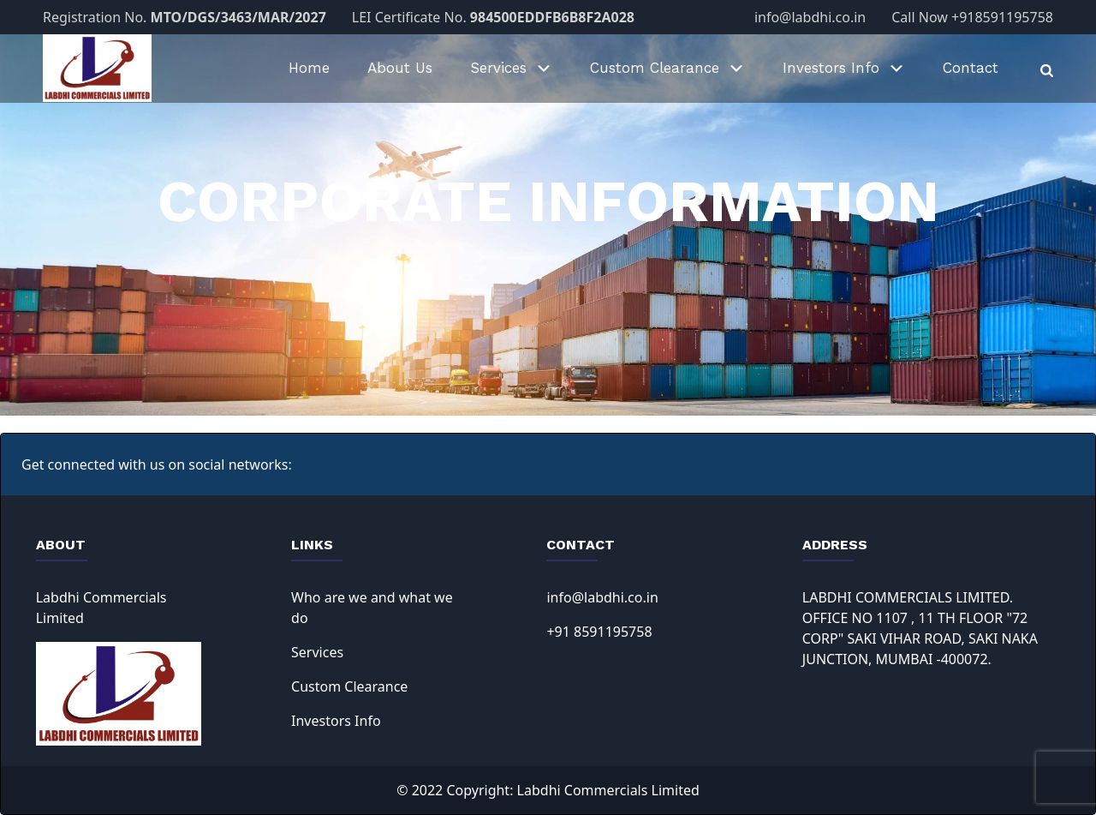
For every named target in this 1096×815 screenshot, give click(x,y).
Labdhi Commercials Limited (608, 790)
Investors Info (336, 720)
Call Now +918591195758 (972, 17)
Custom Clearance (349, 686)
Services (317, 652)
